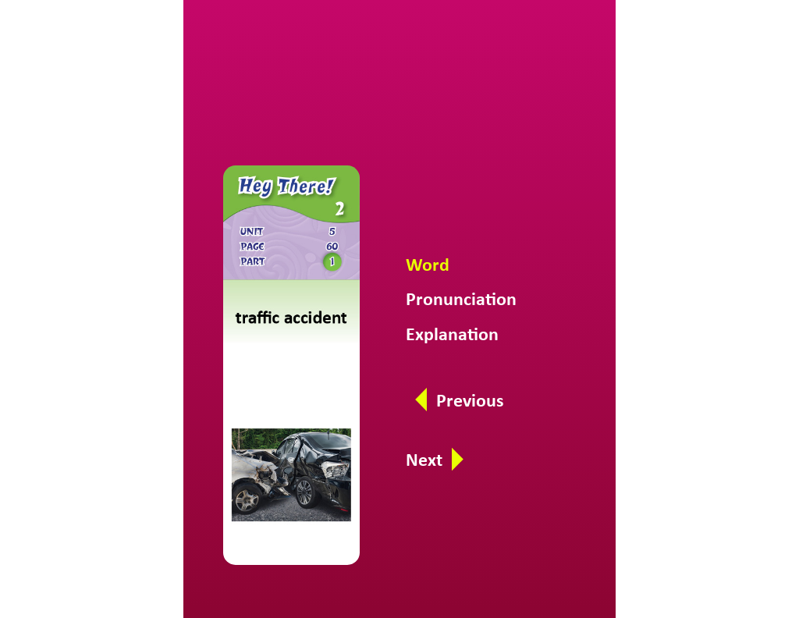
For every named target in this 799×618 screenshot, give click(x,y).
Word (427, 264)
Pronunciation (461, 298)
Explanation (452, 333)
